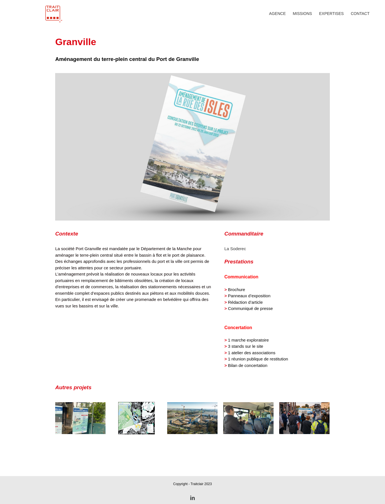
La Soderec (235, 277)
